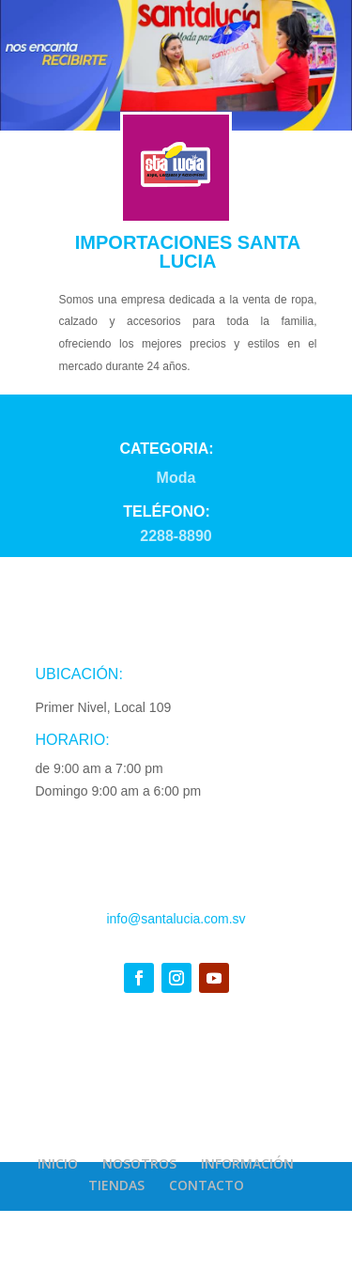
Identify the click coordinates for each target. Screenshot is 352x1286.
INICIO (58, 1163)
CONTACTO (206, 1185)
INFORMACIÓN (247, 1163)
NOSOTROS (139, 1163)
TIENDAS (116, 1185)
